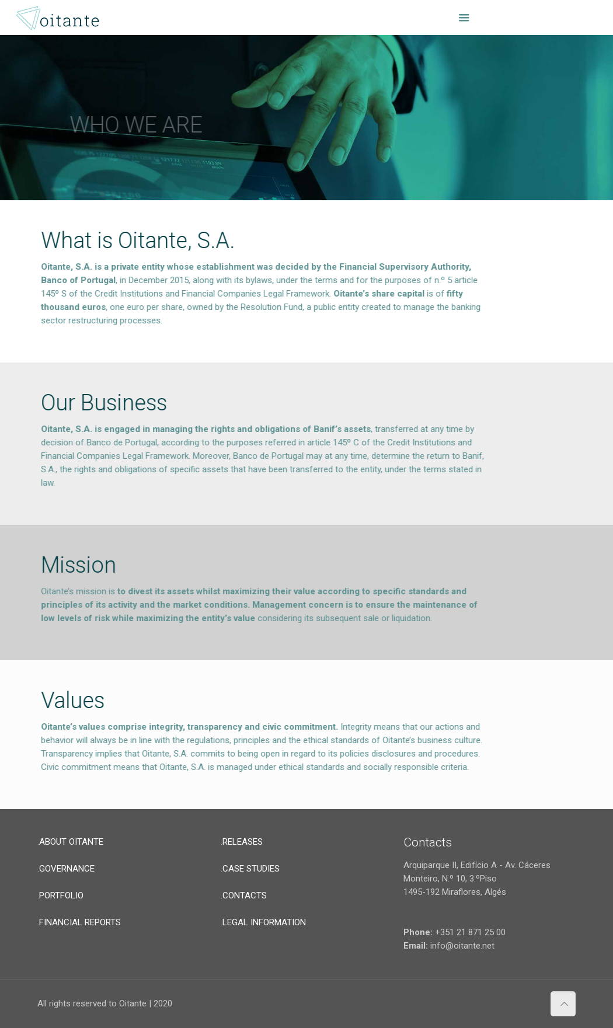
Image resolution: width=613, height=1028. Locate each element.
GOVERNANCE (67, 868)
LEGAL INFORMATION (264, 922)
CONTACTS (244, 895)
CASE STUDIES (251, 868)
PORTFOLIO (61, 895)
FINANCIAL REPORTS (80, 922)
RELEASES (242, 842)
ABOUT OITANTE (71, 842)
